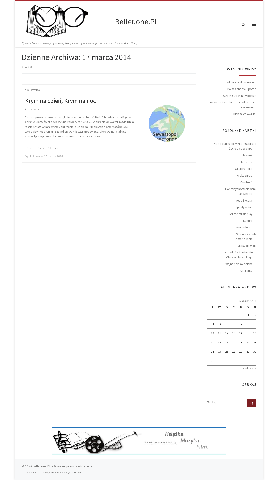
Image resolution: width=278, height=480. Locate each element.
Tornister (246, 162)
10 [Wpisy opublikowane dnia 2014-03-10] (212, 333)
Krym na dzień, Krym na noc (60, 101)
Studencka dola (246, 234)
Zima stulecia (243, 239)
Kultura (247, 221)
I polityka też (244, 207)
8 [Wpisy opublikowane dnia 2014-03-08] (248, 324)
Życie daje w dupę (240, 148)
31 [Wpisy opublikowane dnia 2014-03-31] (212, 361)
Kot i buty (246, 271)
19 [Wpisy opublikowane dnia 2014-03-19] (226, 342)
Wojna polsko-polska (238, 264)
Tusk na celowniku (244, 114)
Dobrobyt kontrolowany (240, 189)
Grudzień (246, 182)
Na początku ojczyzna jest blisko (235, 144)
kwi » (253, 368)
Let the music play (240, 214)
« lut (245, 368)
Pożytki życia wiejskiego (240, 252)
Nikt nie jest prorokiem (241, 82)
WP (36, 472)
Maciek (247, 155)
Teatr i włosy (244, 200)
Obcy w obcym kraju (239, 257)
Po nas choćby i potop (241, 89)
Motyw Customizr (74, 472)
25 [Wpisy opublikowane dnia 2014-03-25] (219, 351)
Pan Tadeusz (244, 227)
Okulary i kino (243, 169)
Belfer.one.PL (42, 466)
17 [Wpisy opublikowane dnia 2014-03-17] (212, 342)
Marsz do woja (247, 246)
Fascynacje (245, 194)
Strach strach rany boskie (239, 96)
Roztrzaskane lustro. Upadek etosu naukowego (233, 104)
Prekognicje (244, 175)
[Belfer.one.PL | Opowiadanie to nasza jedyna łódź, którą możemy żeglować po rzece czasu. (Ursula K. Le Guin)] (67, 21)
